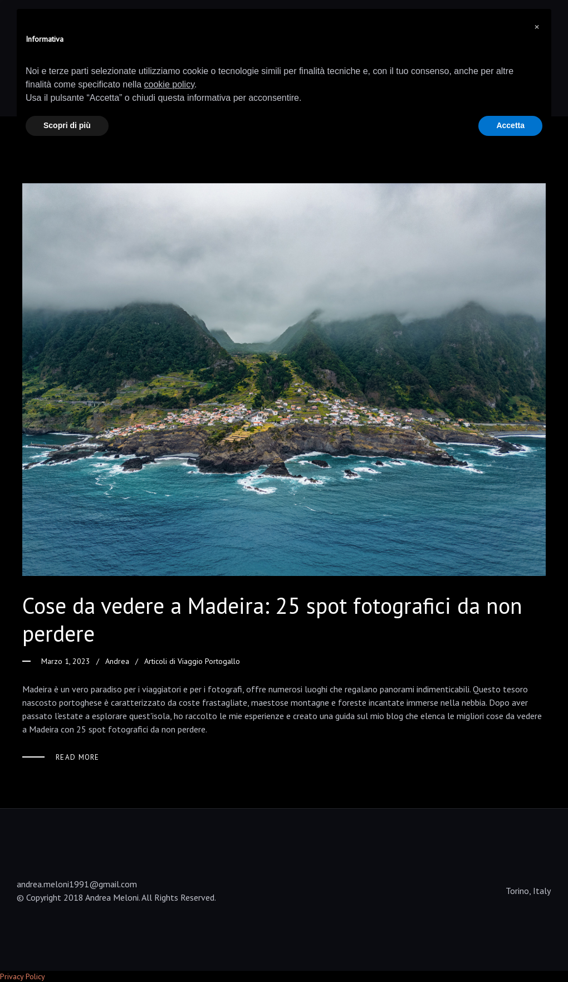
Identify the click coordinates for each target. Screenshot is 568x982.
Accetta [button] (510, 125)
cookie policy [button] (169, 84)
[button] (537, 27)
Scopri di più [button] (67, 125)
